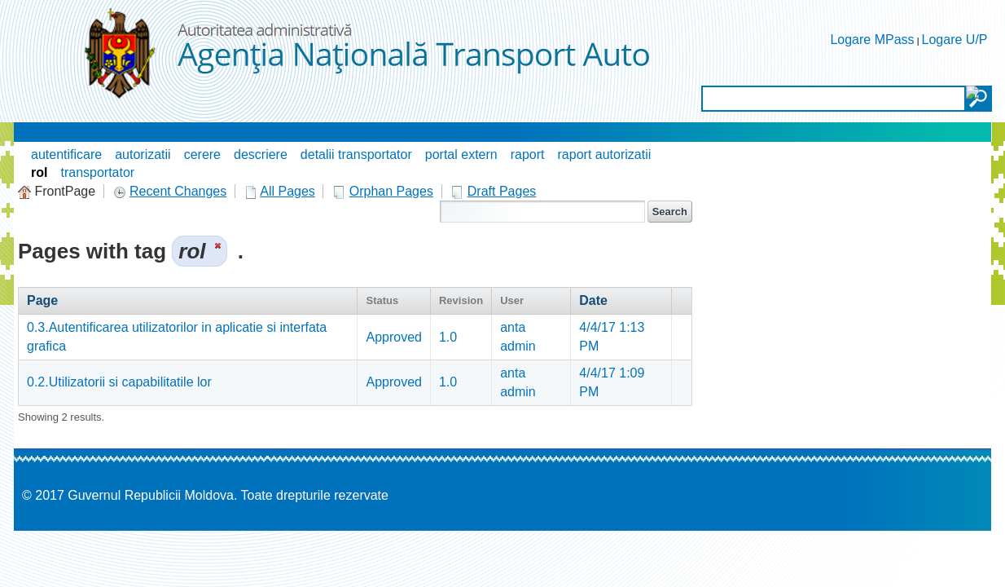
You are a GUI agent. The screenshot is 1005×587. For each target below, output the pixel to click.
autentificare (66, 154)
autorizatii (142, 154)
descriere (260, 154)
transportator (97, 172)
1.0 (448, 337)
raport (528, 154)
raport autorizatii (605, 154)
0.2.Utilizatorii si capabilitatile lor (119, 382)
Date (593, 300)
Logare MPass (872, 39)
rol (39, 172)
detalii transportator (356, 154)
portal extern (461, 154)
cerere (202, 154)
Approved (394, 337)
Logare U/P (955, 39)
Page (42, 300)
